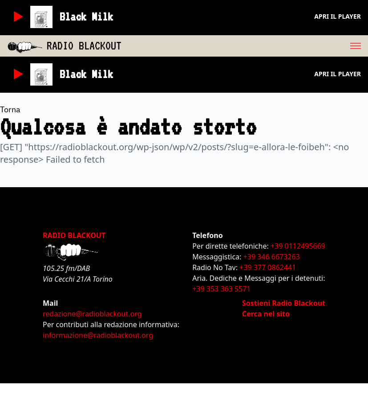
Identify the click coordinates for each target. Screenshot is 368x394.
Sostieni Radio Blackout (283, 303)
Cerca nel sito (266, 314)
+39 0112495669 (298, 246)
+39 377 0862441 (267, 267)
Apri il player (337, 16)
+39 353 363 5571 (221, 289)
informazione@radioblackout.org (98, 335)
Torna (10, 109)
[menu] (245, 46)
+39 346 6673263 (271, 257)
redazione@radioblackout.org (92, 314)
